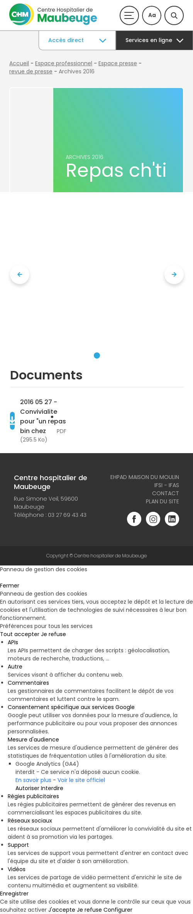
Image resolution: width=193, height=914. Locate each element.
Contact (165, 493)
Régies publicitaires (33, 796)
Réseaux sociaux (30, 820)
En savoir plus (33, 780)
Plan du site (162, 501)
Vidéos (16, 869)
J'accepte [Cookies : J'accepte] (61, 910)
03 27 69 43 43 (67, 515)
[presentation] (19, 274)
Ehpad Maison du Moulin (144, 477)
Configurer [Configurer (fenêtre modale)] (117, 910)
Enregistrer (14, 893)
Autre (15, 666)
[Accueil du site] (53, 23)
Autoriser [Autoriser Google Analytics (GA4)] (27, 788)
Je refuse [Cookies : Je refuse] (53, 634)
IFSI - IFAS (166, 485)
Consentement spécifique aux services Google (71, 707)
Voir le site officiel (81, 780)
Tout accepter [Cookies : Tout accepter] (19, 634)
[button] (97, 355)
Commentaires (28, 683)
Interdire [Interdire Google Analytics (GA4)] (52, 788)
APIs (13, 642)
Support (18, 845)
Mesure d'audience (33, 739)
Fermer (9, 585)
